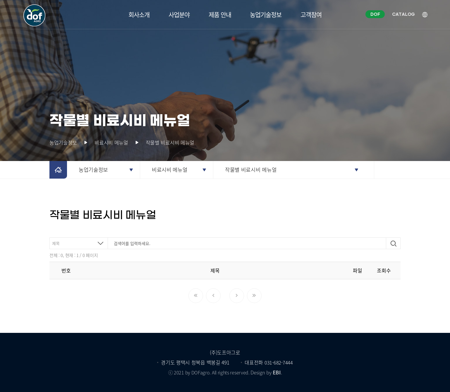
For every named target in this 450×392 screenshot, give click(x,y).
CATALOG (404, 15)
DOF (375, 15)
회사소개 (139, 14)
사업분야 (179, 14)
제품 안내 (220, 14)
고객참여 (311, 14)
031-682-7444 (278, 362)
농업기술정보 (265, 14)
